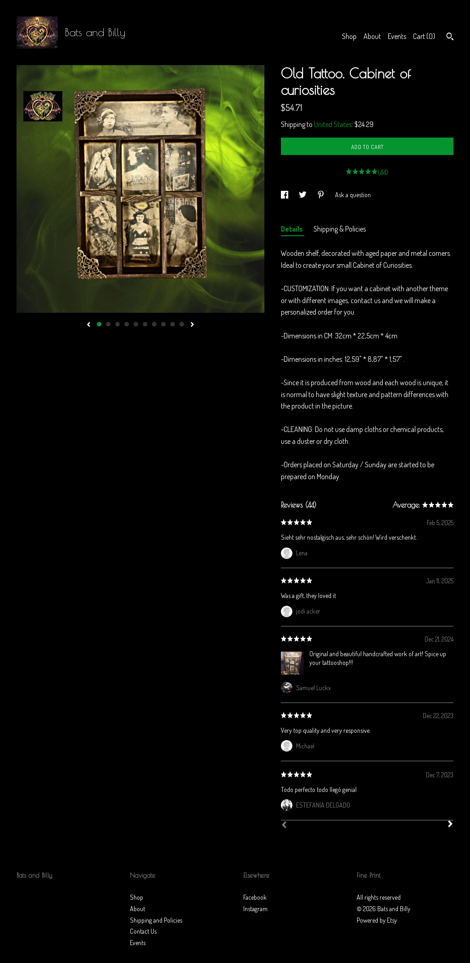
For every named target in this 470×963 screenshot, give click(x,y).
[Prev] (284, 825)
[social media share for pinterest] (321, 195)
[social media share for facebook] (285, 195)
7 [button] (154, 324)
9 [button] (172, 324)
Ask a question (353, 195)
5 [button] (136, 324)
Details (292, 228)
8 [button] (163, 324)
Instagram (255, 909)
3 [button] (117, 324)
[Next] (450, 825)
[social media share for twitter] (303, 195)
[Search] (450, 38)
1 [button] (99, 324)
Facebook (255, 897)
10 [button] (181, 324)
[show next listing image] (192, 325)
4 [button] (126, 324)
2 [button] (108, 324)
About (372, 36)
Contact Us (143, 931)
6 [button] (145, 324)
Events (397, 36)
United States (333, 124)
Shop (349, 36)
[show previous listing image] (88, 325)
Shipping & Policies (339, 228)
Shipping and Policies (156, 920)
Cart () (424, 36)
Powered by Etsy (377, 920)
